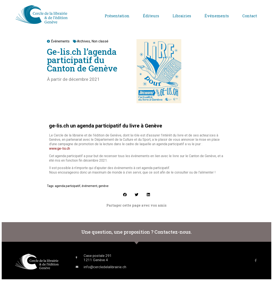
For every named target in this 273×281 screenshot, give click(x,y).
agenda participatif (67, 186)
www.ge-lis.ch (59, 148)
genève (104, 186)
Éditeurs (151, 15)
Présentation (117, 15)
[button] (125, 194)
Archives (83, 41)
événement (89, 186)
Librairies (182, 15)
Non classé (99, 41)
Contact (249, 15)
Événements (217, 15)
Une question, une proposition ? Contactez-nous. (136, 232)
